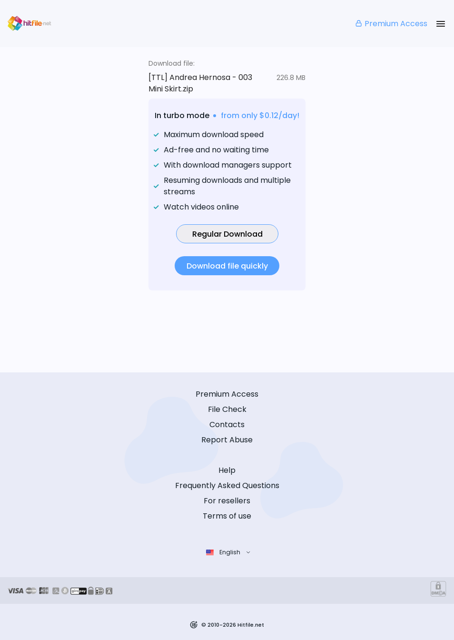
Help (227, 470)
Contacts (227, 424)
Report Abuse (227, 439)
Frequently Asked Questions (227, 485)
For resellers (227, 500)
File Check (227, 409)
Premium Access (391, 23)
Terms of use (227, 515)
